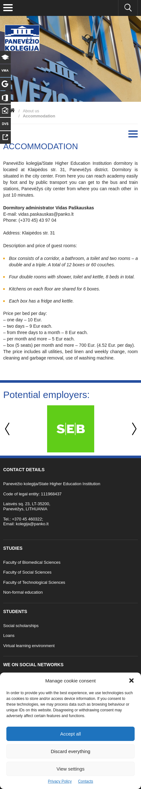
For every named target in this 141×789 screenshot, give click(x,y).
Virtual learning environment (29, 645)
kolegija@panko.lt (32, 523)
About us (31, 110)
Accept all (70, 734)
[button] (131, 680)
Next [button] (133, 429)
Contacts (85, 781)
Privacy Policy (60, 781)
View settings (70, 769)
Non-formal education (23, 592)
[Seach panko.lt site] (128, 8)
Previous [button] (8, 429)
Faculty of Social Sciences (27, 572)
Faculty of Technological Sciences (34, 582)
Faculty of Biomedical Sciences (31, 562)
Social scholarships (21, 625)
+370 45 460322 (27, 519)
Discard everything (70, 751)
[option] (70, 428)
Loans (8, 635)
